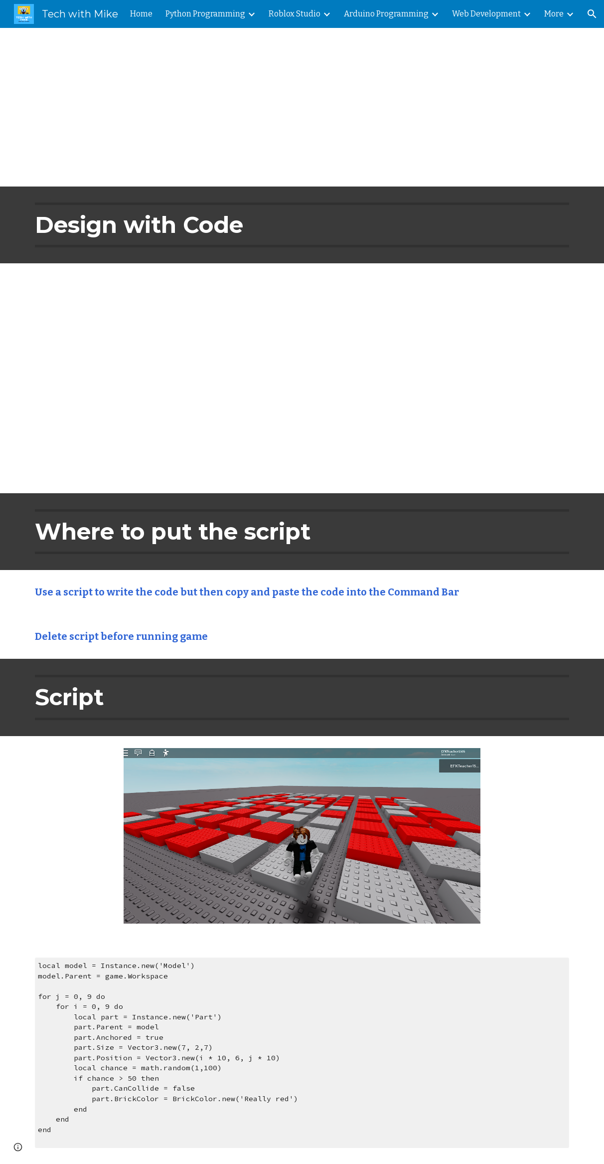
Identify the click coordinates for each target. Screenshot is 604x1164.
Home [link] (141, 13)
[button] (592, 14)
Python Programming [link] (205, 13)
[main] (302, 107)
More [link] (554, 13)
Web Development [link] (486, 13)
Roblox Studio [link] (294, 13)
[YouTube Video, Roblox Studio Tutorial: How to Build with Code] (302, 378)
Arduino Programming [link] (386, 13)
